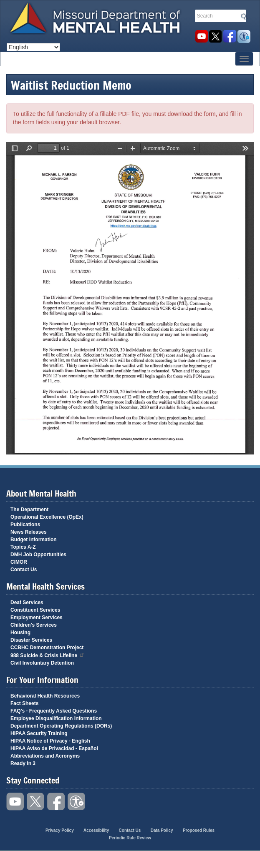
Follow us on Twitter (215, 36)
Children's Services (33, 625)
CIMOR (18, 562)
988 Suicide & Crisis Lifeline (47, 654)
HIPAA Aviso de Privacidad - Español (54, 748)
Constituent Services (35, 610)
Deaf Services (26, 602)
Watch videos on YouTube (201, 36)
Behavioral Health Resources (45, 696)
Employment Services (36, 617)
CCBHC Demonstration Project (46, 647)
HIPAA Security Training (39, 733)
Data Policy (162, 830)
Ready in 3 (22, 763)
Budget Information (33, 539)
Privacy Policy (59, 830)
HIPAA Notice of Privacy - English (50, 741)
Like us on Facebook (229, 36)
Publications (25, 524)
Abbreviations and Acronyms (45, 756)
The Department (29, 509)
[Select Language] (33, 47)
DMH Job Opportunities (38, 554)
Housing (20, 632)
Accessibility (243, 36)
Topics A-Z (23, 547)
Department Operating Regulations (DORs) (61, 726)
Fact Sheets (24, 703)
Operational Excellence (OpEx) (46, 517)
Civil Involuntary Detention (42, 663)
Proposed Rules (199, 830)
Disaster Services (31, 640)
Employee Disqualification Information (56, 718)
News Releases (28, 532)
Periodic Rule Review (130, 838)
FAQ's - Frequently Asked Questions (53, 711)
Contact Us (23, 569)
